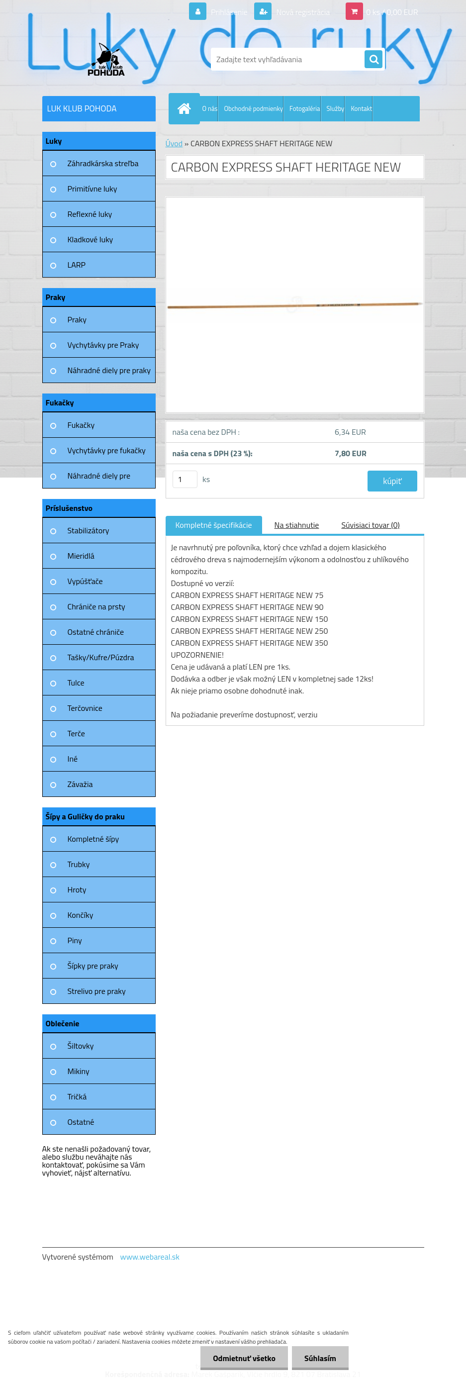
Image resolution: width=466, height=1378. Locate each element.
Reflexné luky (90, 214)
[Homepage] (186, 108)
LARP (77, 265)
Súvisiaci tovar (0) (370, 525)
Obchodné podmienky (253, 108)
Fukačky (81, 425)
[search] (373, 59)
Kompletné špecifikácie (214, 525)
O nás (210, 108)
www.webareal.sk (150, 1257)
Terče (76, 733)
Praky (77, 319)
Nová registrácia (302, 12)
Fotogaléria (304, 108)
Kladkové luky (90, 239)
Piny (75, 940)
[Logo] (110, 59)
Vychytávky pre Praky (103, 345)
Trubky (79, 864)
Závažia (80, 784)
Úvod (174, 143)
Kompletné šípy (93, 839)
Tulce (76, 683)
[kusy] (185, 479)
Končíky (80, 915)
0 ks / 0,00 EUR (392, 12)
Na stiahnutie (297, 525)
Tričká (77, 1096)
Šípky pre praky (93, 966)
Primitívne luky (92, 189)
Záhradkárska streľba (103, 163)
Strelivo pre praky (97, 991)
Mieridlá (81, 556)
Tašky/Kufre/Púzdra (101, 657)
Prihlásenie (229, 12)
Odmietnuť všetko (244, 1358)
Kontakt (361, 108)
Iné (73, 759)
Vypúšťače (85, 581)
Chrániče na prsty (96, 606)
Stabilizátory (88, 530)
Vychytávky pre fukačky (107, 450)
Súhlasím (320, 1358)
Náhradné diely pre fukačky (99, 479)
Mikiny (79, 1071)
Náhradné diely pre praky (109, 370)
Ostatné (81, 1122)
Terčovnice (85, 708)
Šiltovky (81, 1046)
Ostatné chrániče (96, 632)
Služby (336, 108)
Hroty (77, 889)
